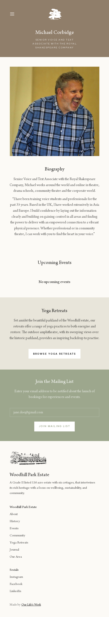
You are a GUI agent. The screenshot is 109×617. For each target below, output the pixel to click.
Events (14, 528)
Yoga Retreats (19, 543)
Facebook (16, 584)
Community (17, 535)
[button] (16, 14)
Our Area (16, 557)
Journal (14, 550)
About (14, 514)
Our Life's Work (31, 605)
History (15, 521)
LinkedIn (15, 591)
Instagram (16, 577)
